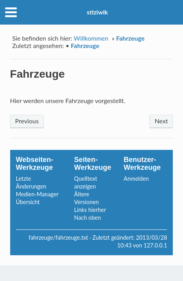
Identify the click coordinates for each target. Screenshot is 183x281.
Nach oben (87, 217)
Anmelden (136, 178)
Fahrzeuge (130, 38)
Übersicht (28, 202)
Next (161, 120)
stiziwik (97, 12)
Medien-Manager (37, 194)
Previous (27, 120)
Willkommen (91, 38)
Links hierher (90, 209)
